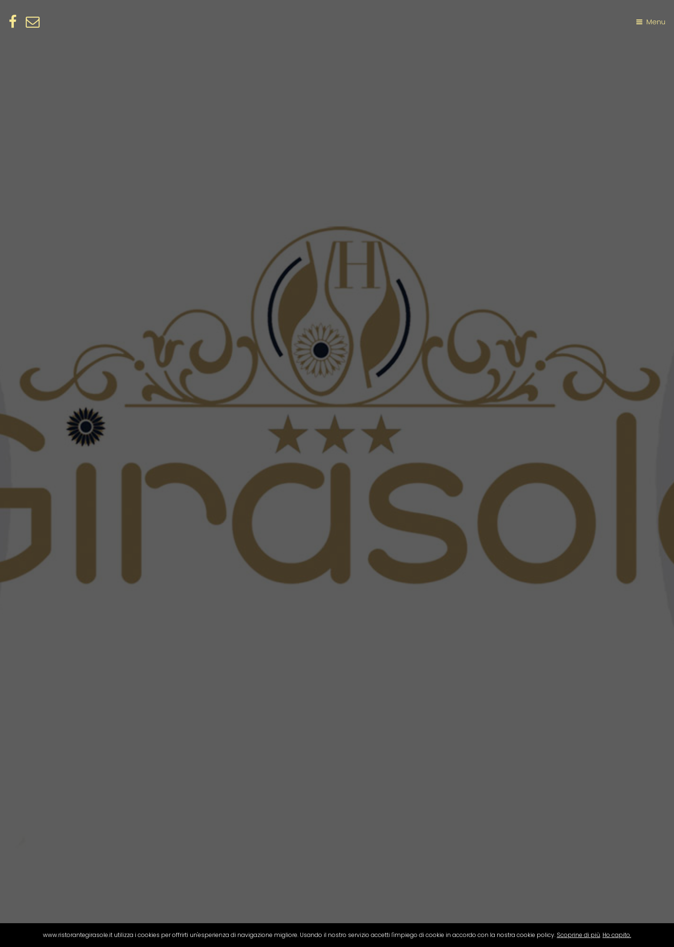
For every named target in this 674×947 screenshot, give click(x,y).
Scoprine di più (578, 935)
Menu (655, 22)
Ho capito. (617, 935)
